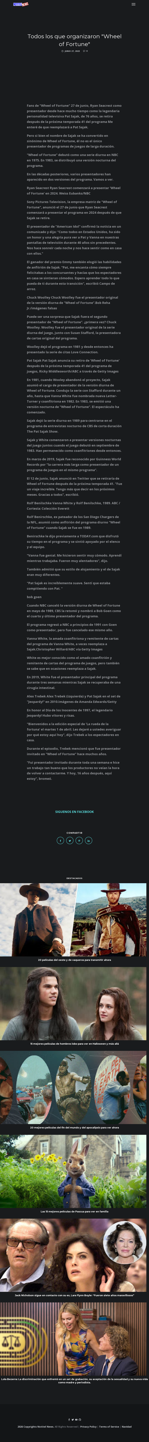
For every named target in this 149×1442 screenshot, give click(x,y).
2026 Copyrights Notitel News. (36, 1426)
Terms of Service (109, 1426)
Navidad (127, 1426)
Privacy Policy (88, 1426)
